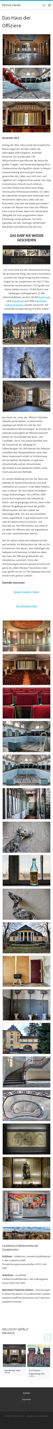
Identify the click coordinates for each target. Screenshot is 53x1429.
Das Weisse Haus (12, 1370)
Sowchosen (18, 301)
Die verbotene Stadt (26, 606)
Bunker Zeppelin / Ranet (26, 591)
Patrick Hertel (19, 1416)
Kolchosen (44, 297)
